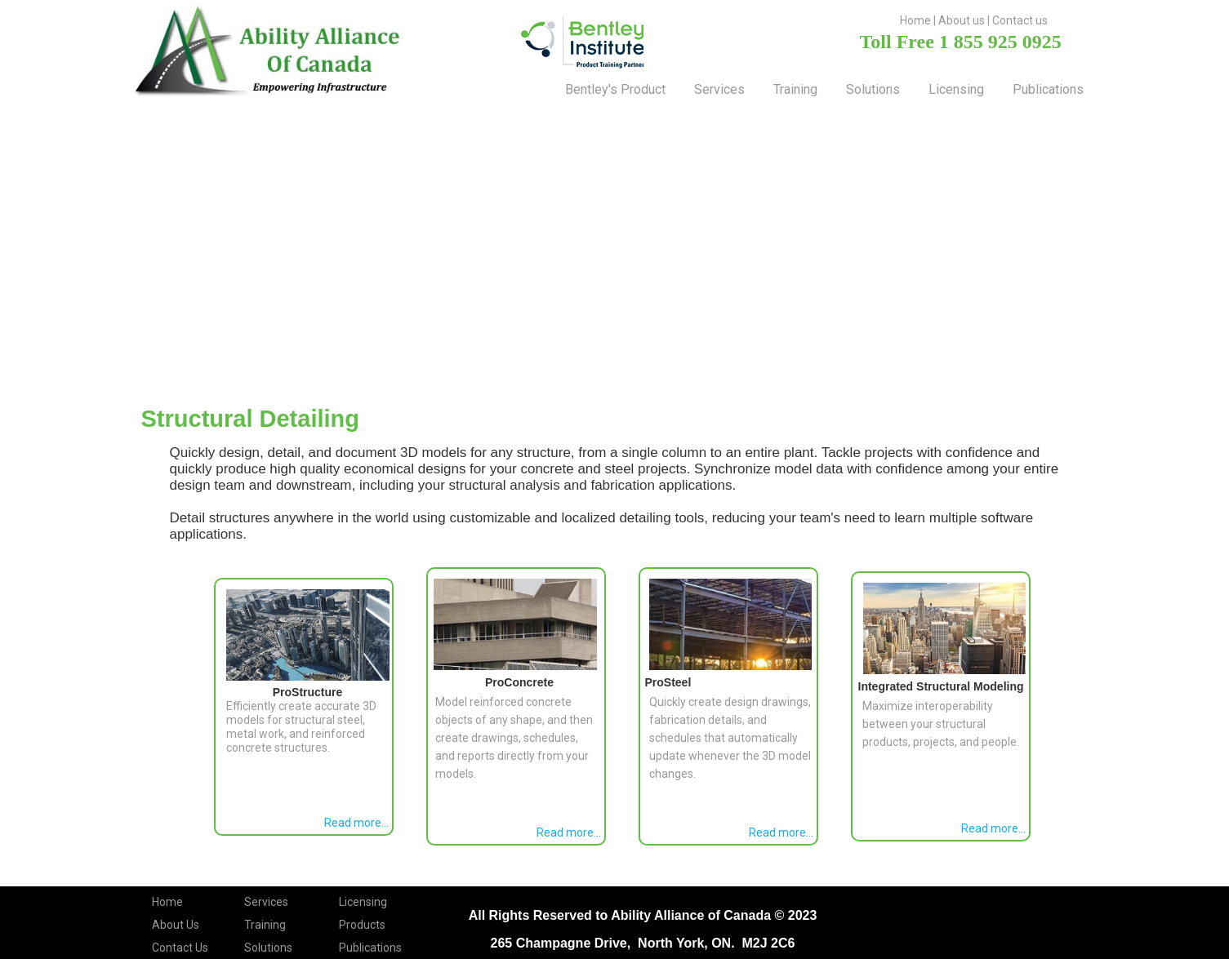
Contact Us (180, 947)
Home (167, 901)
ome (919, 20)
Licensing (956, 89)
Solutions (268, 947)
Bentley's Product (615, 89)
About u (958, 20)
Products (362, 924)
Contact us (1020, 20)
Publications (1048, 89)
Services (719, 89)
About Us (175, 924)
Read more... (356, 822)
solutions (873, 89)
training (795, 89)
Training (265, 924)
